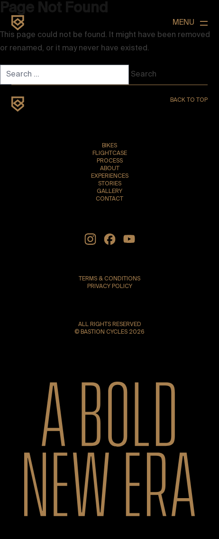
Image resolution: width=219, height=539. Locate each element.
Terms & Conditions (109, 279)
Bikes (109, 146)
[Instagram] (90, 239)
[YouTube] (129, 239)
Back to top (189, 100)
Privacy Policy (109, 286)
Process (110, 161)
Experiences (109, 176)
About (109, 169)
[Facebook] (110, 239)
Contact (109, 199)
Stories (109, 184)
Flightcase (109, 153)
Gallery (109, 191)
